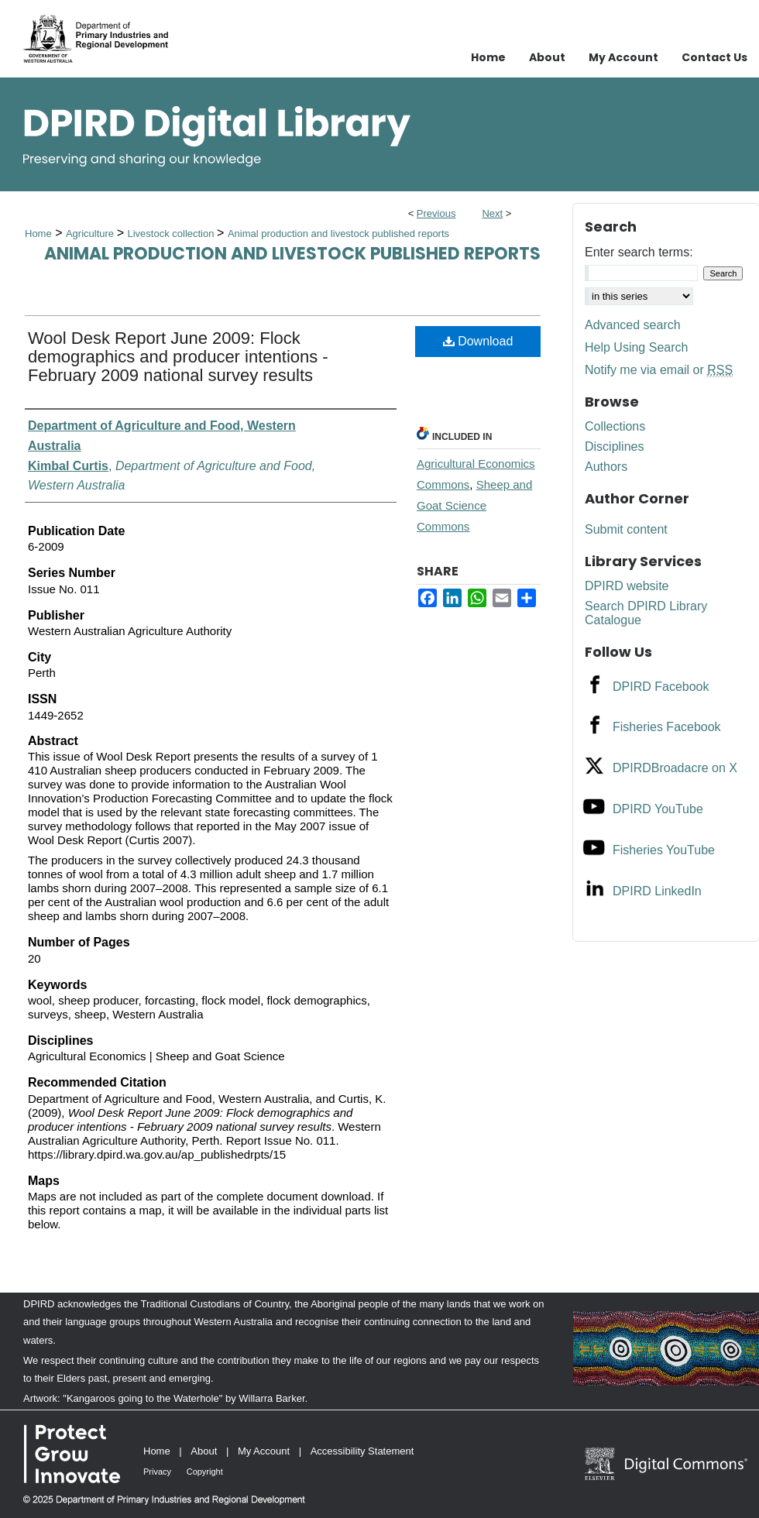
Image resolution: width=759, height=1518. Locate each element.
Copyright (205, 1471)
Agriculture (91, 233)
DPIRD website (626, 585)
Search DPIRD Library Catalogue (646, 613)
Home (38, 233)
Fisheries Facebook (667, 726)
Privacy (157, 1471)
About (204, 1451)
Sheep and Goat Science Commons (474, 505)
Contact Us (714, 57)
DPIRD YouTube (658, 809)
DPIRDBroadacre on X (675, 767)
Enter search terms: (639, 252)
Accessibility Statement (362, 1451)
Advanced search (633, 324)
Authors (606, 466)
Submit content (626, 529)
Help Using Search (636, 347)
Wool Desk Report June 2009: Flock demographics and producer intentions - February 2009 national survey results (178, 356)
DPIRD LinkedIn (657, 891)
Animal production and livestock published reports (338, 233)
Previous (436, 213)
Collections (615, 426)
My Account (264, 1451)
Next (492, 213)
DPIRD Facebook (661, 686)
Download (478, 341)
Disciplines (614, 446)
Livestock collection (172, 233)
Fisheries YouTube (664, 850)
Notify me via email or (659, 370)
